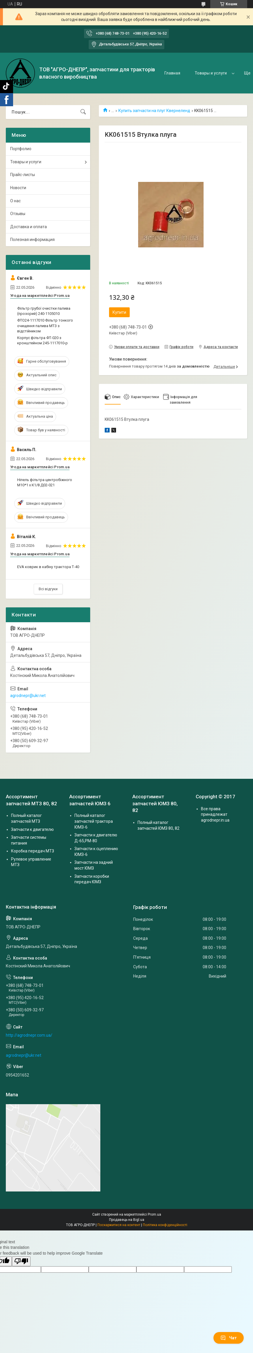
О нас (15, 200)
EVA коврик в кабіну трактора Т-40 (48, 567)
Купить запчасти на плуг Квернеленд (154, 110)
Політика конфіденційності (165, 1225)
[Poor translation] (21, 1261)
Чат (228, 1337)
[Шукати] (83, 112)
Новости (18, 187)
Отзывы (17, 213)
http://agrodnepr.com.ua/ (29, 1035)
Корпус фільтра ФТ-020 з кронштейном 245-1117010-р (42, 340)
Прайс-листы (22, 174)
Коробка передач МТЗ (32, 851)
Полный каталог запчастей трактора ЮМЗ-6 (93, 821)
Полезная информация (32, 239)
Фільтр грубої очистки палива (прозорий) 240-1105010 (43, 311)
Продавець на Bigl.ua (126, 1220)
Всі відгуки (48, 589)
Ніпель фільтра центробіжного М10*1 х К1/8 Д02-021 (44, 482)
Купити (119, 312)
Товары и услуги (211, 73)
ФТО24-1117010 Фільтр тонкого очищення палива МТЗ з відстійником (45, 325)
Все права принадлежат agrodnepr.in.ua (215, 814)
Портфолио (20, 148)
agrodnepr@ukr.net (28, 695)
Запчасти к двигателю (32, 829)
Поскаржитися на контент (118, 1225)
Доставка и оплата (28, 226)
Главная (172, 73)
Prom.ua (154, 1214)
